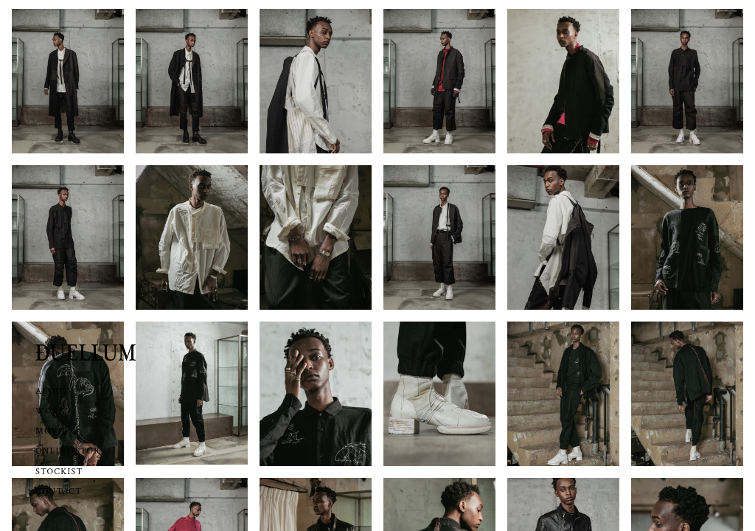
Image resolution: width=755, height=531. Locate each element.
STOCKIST (59, 471)
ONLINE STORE (70, 451)
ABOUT (52, 391)
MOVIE (51, 431)
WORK (50, 411)
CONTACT (58, 491)
